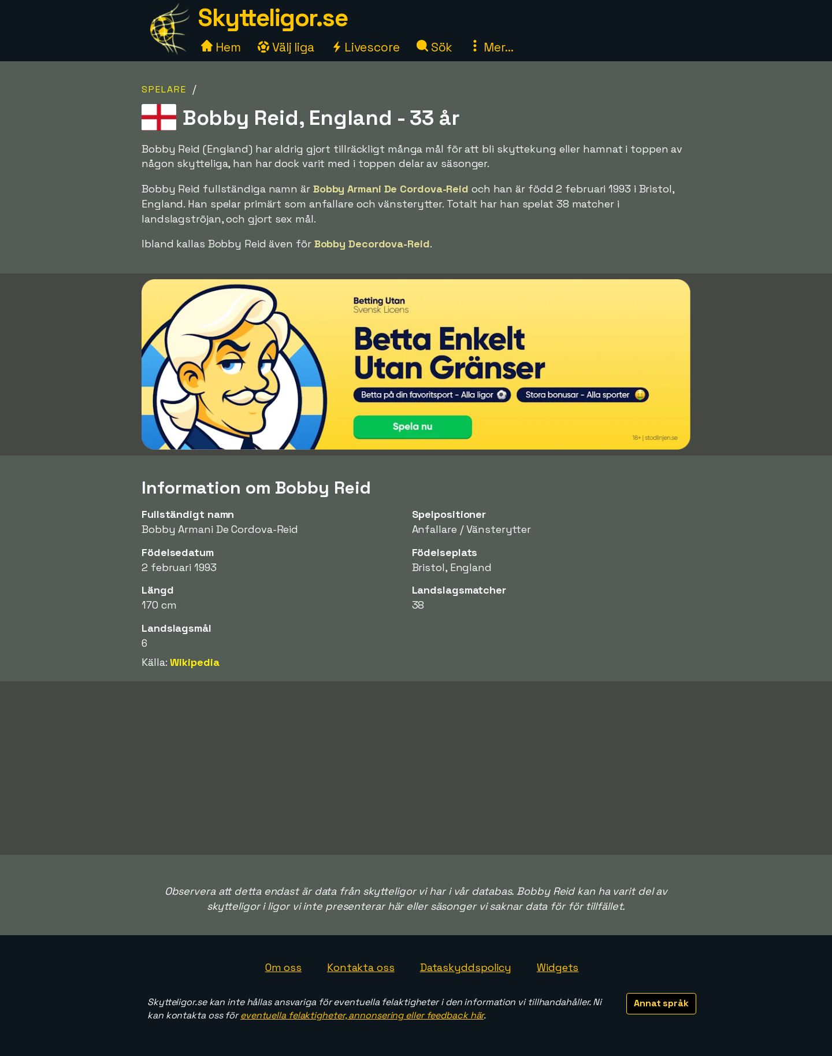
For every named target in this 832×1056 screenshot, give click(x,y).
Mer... (491, 47)
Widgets (557, 967)
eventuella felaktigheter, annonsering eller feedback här (362, 1015)
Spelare (164, 89)
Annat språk (661, 1003)
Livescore (365, 47)
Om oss (283, 967)
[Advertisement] (416, 768)
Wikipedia (194, 662)
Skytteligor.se (272, 17)
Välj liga (286, 47)
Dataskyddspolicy (465, 967)
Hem (221, 47)
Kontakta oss (361, 967)
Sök (435, 47)
